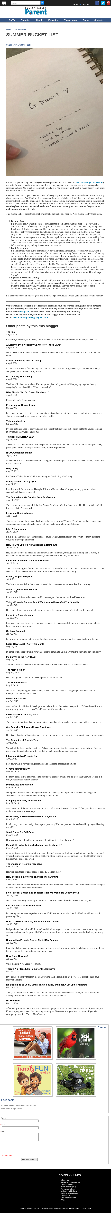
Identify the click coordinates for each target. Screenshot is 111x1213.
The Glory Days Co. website (89, 182)
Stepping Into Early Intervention (23, 800)
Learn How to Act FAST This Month (25, 644)
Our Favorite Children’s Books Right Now (28, 727)
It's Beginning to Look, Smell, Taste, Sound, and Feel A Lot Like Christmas (46, 984)
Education (53, 20)
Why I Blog (12, 468)
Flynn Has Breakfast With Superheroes (27, 560)
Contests (98, 20)
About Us (65, 1180)
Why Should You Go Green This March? (28, 392)
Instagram (24, 311)
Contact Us (65, 1196)
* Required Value (6, 1155)
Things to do (70, 20)
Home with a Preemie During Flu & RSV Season (32, 940)
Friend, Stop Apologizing (19, 576)
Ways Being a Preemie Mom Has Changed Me (31, 816)
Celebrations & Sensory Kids (22, 714)
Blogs (8, 29)
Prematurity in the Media (19, 784)
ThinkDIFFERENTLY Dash (20, 437)
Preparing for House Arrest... (21, 405)
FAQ (63, 1200)
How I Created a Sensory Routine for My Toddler (32, 921)
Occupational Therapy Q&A (21, 481)
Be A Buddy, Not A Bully (19, 376)
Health (39, 20)
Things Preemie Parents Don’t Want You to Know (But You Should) (42, 602)
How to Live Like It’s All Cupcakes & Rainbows (31, 545)
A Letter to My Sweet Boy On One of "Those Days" (33, 344)
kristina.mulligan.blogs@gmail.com (30, 317)
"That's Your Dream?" (18, 769)
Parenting (25, 20)
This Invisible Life (16, 421)
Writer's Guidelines (69, 1191)
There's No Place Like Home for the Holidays (30, 969)
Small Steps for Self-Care (20, 832)
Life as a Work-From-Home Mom (23, 905)
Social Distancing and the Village (24, 360)
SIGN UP (85, 4)
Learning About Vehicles (19, 513)
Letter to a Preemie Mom (19, 615)
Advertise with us (68, 1189)
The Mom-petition (15, 669)
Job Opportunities (68, 1198)
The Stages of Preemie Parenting (24, 864)
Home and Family (19, 29)
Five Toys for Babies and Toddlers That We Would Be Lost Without (42, 892)
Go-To (12, 20)
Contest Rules (67, 1185)
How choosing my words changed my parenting (32, 877)
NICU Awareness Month (19, 452)
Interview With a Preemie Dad (22, 756)
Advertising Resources (70, 1182)
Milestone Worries (16, 698)
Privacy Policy (74, 1208)
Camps (86, 20)
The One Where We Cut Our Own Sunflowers (30, 497)
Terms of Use (86, 1208)
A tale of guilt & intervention (21, 589)
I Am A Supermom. (16, 529)
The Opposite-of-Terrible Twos (22, 740)
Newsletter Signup (68, 1187)
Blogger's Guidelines (69, 1193)
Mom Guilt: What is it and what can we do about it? (34, 845)
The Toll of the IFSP (17, 682)
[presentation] (20, 1148)
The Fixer (11, 332)
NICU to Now (13, 1000)
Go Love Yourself (15, 631)
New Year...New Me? (17, 956)
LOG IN (75, 4)
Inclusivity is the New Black (21, 657)
